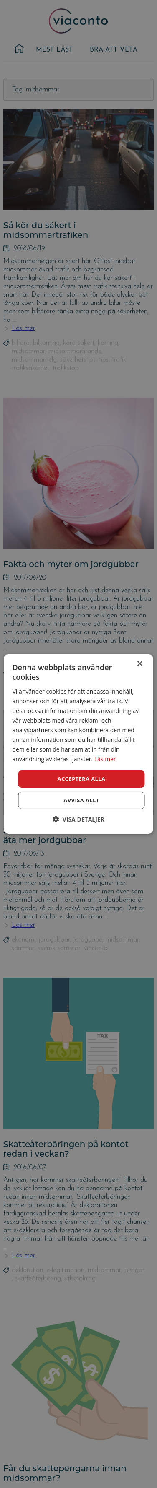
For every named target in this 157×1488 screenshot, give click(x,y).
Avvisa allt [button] (81, 800)
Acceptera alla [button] (82, 778)
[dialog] (78, 744)
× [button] (140, 664)
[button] (78, 819)
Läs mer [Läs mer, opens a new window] (105, 759)
